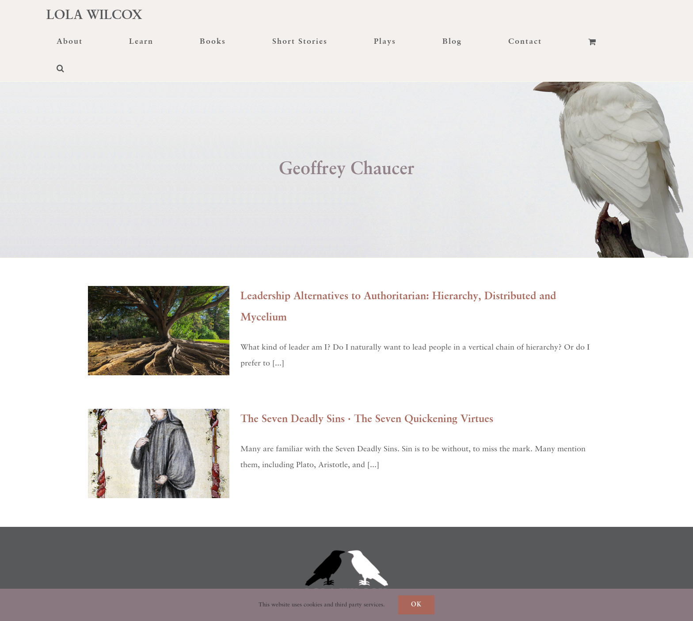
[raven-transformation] (346, 531)
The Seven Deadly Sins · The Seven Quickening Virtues (366, 419)
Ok (416, 605)
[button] (60, 68)
